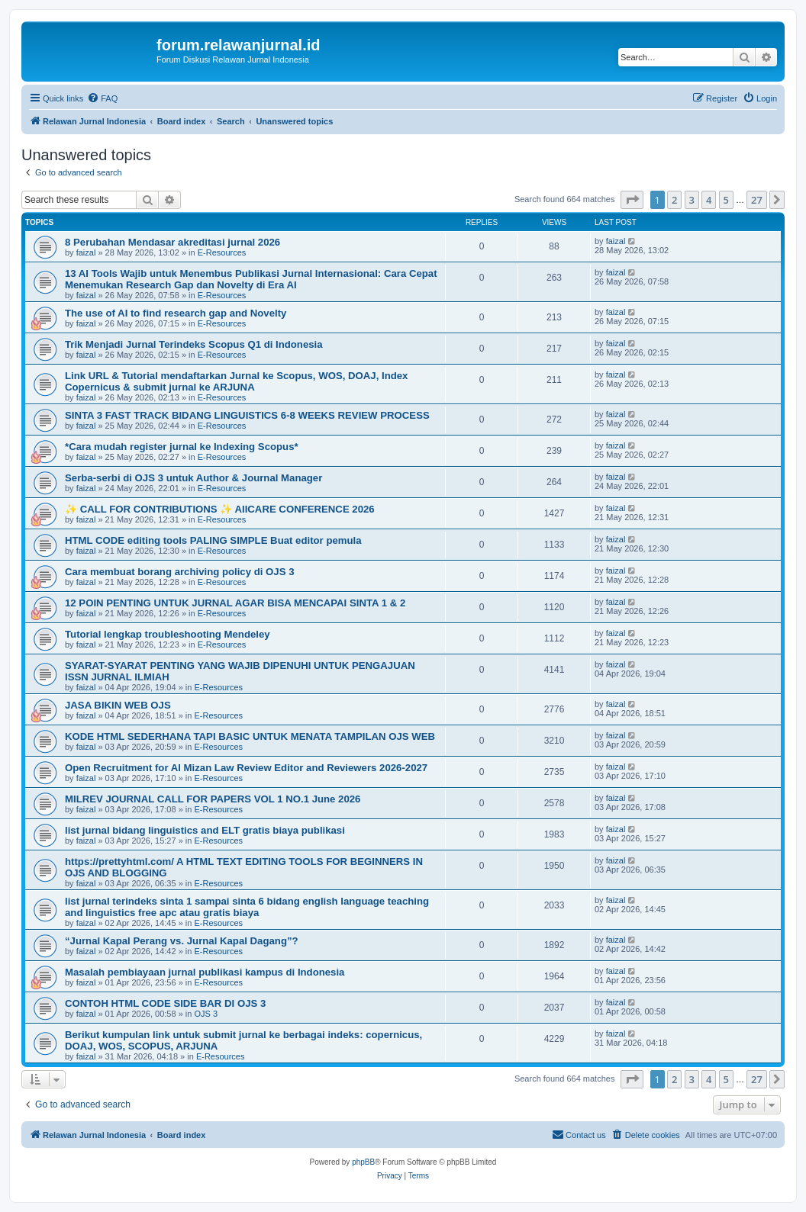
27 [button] (756, 200)
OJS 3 (206, 1013)
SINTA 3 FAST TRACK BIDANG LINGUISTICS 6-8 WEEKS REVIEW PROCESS (247, 415)
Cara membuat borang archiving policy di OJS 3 (179, 571)
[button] (632, 200)
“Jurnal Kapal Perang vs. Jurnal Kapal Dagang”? (181, 941)
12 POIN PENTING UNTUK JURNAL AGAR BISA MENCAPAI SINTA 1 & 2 (235, 603)
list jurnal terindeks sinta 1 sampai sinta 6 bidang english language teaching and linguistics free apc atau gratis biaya (247, 906)
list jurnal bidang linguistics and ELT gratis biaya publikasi (205, 830)
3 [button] (692, 200)
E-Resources (222, 252)
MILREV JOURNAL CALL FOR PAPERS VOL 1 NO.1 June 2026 (212, 799)
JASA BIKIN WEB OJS (118, 705)
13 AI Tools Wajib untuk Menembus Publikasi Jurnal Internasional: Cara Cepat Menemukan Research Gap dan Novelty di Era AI (251, 279)
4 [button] (708, 200)
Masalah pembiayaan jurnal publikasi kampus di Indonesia (204, 972)
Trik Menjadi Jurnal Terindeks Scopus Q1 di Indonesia (194, 344)
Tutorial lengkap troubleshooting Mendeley (167, 634)
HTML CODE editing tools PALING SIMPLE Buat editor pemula (213, 540)
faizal (86, 252)
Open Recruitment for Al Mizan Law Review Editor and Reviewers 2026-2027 (246, 767)
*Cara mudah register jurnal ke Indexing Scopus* (181, 446)
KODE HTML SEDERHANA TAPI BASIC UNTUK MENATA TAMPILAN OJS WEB (250, 736)
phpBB (363, 1162)
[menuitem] (102, 98)
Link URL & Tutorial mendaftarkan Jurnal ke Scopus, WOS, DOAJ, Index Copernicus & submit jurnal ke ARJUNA (236, 381)
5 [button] (726, 200)
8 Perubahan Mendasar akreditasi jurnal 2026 (172, 242)
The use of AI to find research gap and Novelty (175, 313)
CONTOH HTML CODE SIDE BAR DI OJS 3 (165, 1003)
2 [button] (674, 200)
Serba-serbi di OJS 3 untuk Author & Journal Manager (193, 478)
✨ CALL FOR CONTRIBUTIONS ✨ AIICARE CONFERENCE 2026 (220, 509)
